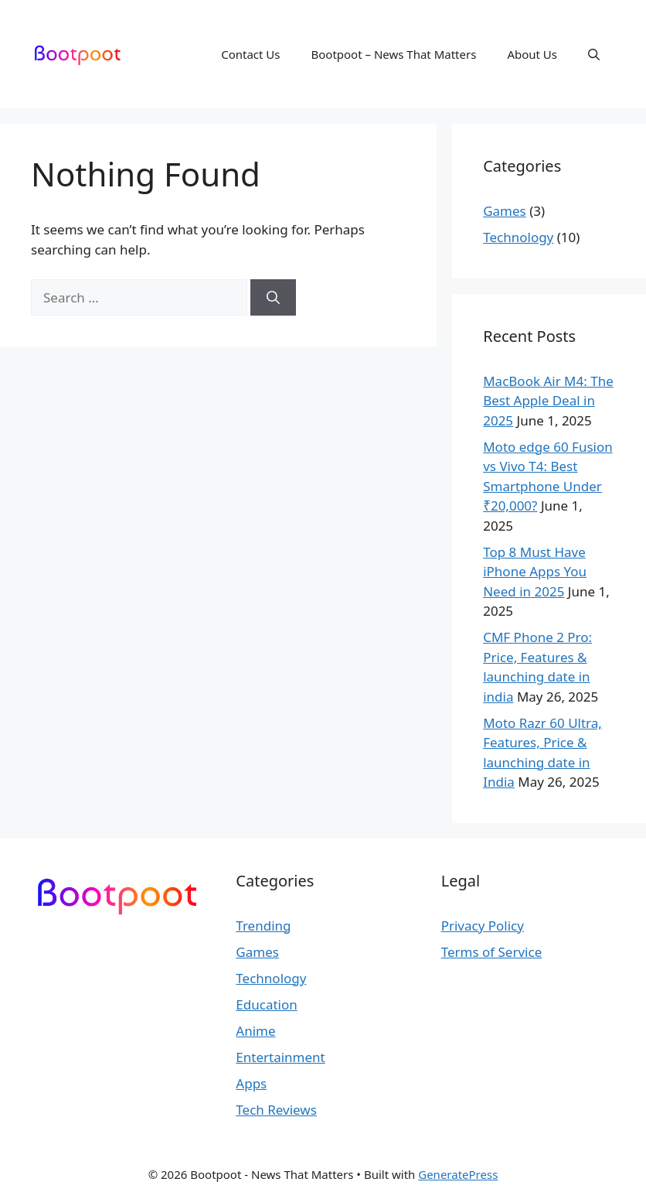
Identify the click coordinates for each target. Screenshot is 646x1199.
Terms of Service (491, 952)
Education (266, 1004)
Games (504, 211)
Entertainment (280, 1057)
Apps (251, 1083)
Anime (255, 1031)
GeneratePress (458, 1174)
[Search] (273, 297)
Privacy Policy (482, 925)
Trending (263, 925)
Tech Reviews (276, 1110)
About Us (532, 54)
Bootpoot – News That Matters (394, 54)
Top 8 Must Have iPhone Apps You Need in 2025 (534, 571)
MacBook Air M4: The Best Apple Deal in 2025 (548, 400)
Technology (518, 237)
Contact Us (250, 54)
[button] (594, 54)
